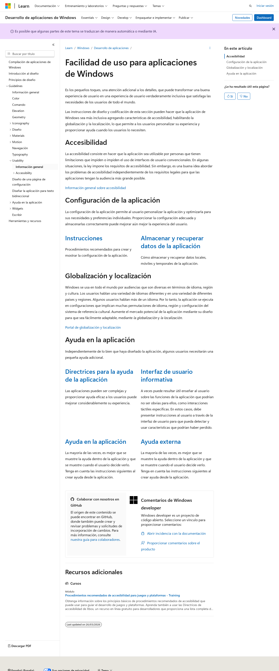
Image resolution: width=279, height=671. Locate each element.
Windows (83, 48)
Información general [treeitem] (25, 92)
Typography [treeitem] (20, 154)
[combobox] (29, 53)
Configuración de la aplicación (246, 62)
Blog (97, 669)
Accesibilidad (235, 56)
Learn (69, 48)
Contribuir (115, 669)
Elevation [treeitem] (18, 111)
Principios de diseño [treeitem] (22, 80)
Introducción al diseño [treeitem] (24, 73)
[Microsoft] (8, 6)
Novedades (242, 17)
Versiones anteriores (75, 669)
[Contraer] (53, 45)
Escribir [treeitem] (17, 215)
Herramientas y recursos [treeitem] (25, 221)
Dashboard (264, 17)
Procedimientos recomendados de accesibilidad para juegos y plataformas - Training (122, 595)
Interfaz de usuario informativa (167, 375)
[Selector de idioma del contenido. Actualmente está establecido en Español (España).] (21, 658)
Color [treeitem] (15, 98)
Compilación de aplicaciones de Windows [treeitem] (30, 64)
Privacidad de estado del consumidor (174, 669)
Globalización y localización (244, 67)
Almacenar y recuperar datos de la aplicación (172, 242)
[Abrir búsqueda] (250, 6)
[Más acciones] (210, 48)
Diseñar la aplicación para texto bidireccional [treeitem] (33, 193)
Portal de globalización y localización (93, 327)
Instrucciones (83, 238)
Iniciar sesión (265, 5)
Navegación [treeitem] (20, 148)
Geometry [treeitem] (19, 117)
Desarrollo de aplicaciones (111, 48)
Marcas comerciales (247, 669)
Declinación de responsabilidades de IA (31, 669)
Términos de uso (218, 669)
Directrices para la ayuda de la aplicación (99, 375)
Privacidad (134, 669)
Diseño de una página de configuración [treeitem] (28, 182)
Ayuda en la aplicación (95, 441)
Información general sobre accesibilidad (95, 187)
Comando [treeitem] (18, 104)
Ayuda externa (161, 441)
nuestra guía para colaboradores (95, 539)
